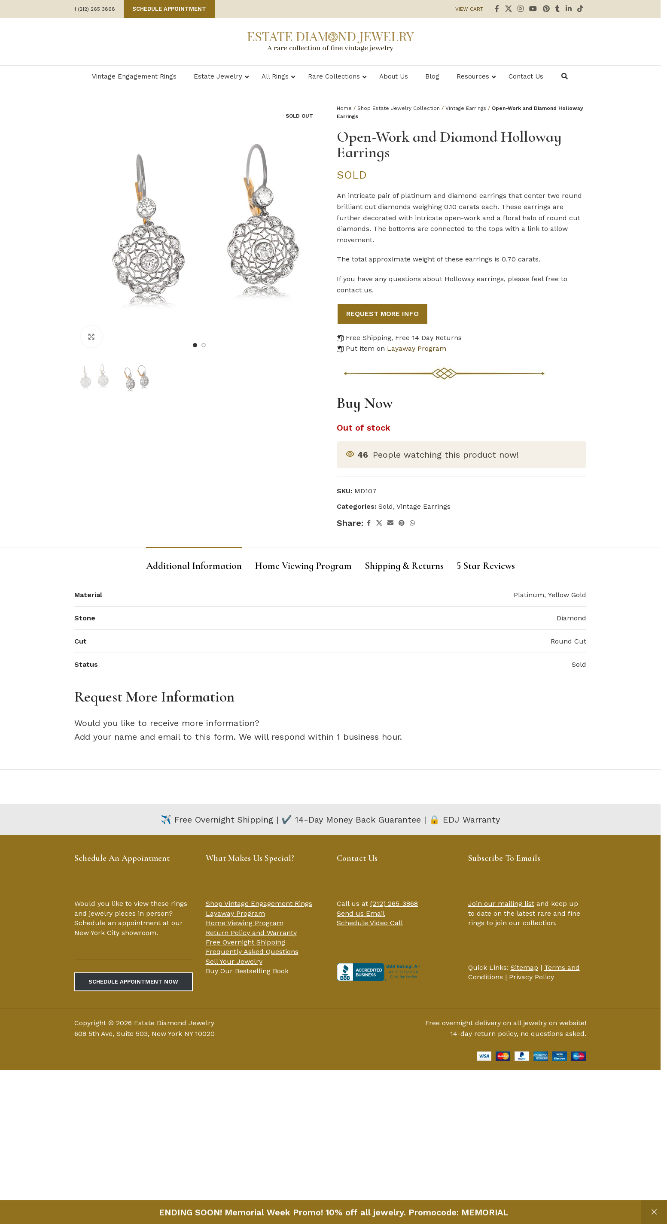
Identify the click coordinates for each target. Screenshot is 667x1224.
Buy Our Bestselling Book (247, 971)
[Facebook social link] (497, 8)
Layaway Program (416, 348)
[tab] (194, 562)
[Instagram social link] (520, 8)
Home (344, 108)
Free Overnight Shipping (245, 942)
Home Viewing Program (244, 923)
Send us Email (361, 913)
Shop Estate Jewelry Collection (398, 108)
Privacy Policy (531, 977)
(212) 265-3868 (394, 903)
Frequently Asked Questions (252, 952)
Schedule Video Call (370, 923)
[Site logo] (330, 41)
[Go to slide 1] (195, 345)
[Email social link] (390, 523)
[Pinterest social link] (546, 8)
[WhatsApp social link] (412, 523)
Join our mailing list (501, 903)
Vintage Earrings (465, 108)
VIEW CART (469, 9)
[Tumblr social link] (557, 8)
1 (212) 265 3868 (94, 9)
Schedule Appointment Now (133, 981)
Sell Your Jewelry (234, 961)
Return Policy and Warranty (251, 933)
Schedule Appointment (169, 9)
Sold (385, 506)
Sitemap (524, 967)
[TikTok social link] (580, 8)
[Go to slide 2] (203, 345)
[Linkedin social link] (568, 8)
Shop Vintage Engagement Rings (259, 903)
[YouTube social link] (533, 8)
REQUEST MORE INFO (382, 314)
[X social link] (508, 8)
